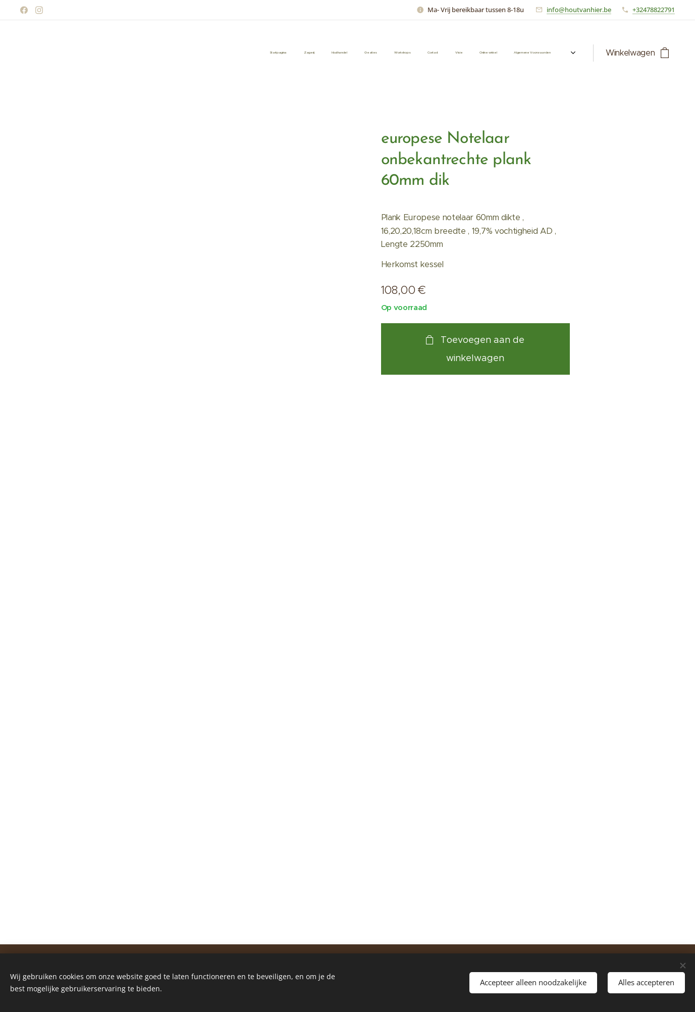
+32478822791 (653, 9)
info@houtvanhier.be (579, 9)
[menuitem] (420, 53)
